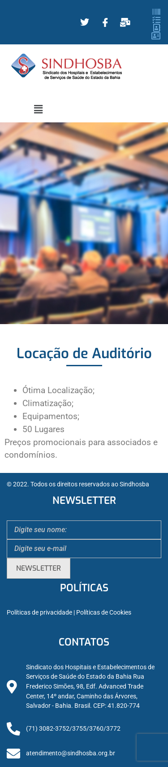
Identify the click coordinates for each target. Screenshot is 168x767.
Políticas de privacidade (39, 612)
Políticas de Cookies (103, 612)
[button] (38, 109)
